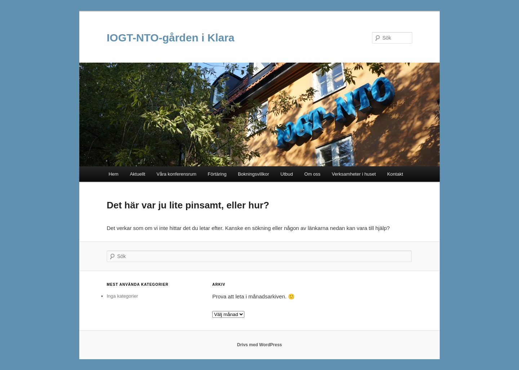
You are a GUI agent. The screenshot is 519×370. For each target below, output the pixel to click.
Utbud (286, 174)
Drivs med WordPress (259, 344)
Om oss (312, 174)
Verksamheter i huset (354, 174)
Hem (113, 174)
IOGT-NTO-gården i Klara (171, 38)
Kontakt (395, 174)
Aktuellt (137, 174)
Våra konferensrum (176, 174)
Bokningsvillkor (253, 174)
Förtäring (217, 174)
